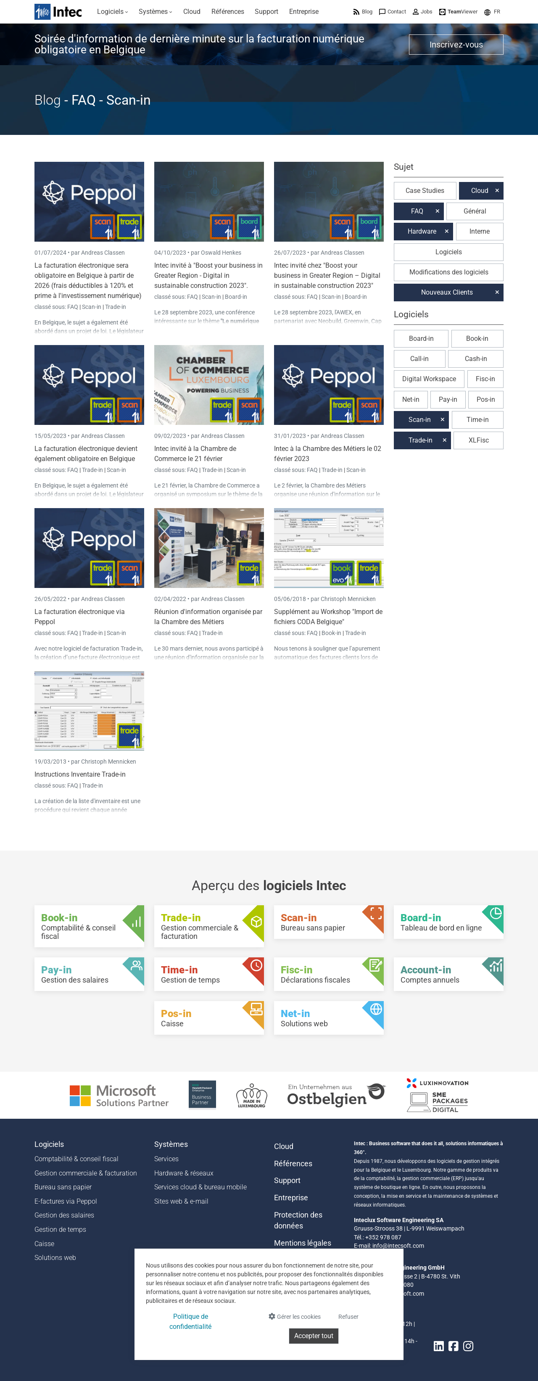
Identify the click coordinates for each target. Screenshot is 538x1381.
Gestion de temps (60, 1229)
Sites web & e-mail (181, 1201)
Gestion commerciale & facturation (85, 1173)
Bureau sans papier (63, 1187)
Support (287, 1180)
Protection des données (298, 1220)
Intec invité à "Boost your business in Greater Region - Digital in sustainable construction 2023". (208, 275)
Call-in (419, 359)
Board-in (236, 296)
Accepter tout (313, 1336)
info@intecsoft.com (398, 1245)
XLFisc (479, 440)
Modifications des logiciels (448, 272)
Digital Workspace (429, 379)
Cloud (479, 191)
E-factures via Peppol (65, 1201)
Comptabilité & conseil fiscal (76, 1159)
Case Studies (425, 191)
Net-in (410, 399)
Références (293, 1164)
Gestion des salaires (64, 1215)
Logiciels (448, 252)
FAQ (73, 306)
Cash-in (476, 359)
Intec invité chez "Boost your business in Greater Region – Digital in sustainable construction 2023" (327, 275)
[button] (492, 11)
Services (166, 1159)
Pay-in (448, 399)
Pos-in (486, 399)
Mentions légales (302, 1243)
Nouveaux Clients (447, 292)
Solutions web (55, 1258)
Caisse (44, 1244)
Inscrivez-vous (456, 45)
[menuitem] (113, 12)
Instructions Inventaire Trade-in (80, 774)
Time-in (478, 420)
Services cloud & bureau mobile (200, 1187)
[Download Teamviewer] (458, 11)
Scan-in (91, 306)
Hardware (422, 231)
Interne (479, 231)
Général (475, 211)
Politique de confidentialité (190, 1321)
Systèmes (171, 1144)
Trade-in (115, 306)
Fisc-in (485, 379)
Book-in (331, 633)
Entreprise (291, 1198)
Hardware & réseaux (184, 1173)
